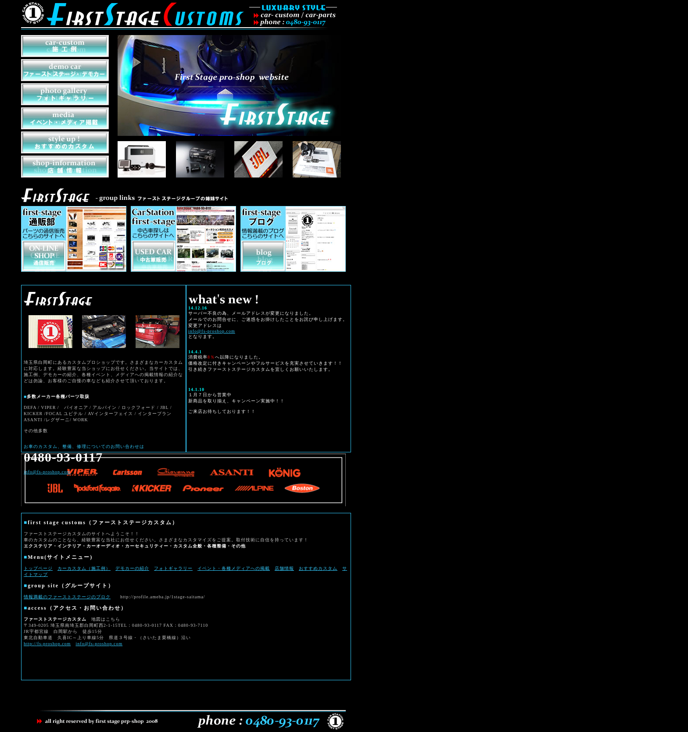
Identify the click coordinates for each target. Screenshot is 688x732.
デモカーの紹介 (132, 568)
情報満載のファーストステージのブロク (67, 596)
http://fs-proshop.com (47, 643)
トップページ (38, 568)
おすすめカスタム (318, 568)
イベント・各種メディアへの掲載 (233, 568)
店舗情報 (284, 568)
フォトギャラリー (173, 568)
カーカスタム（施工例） (84, 568)
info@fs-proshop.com (98, 643)
